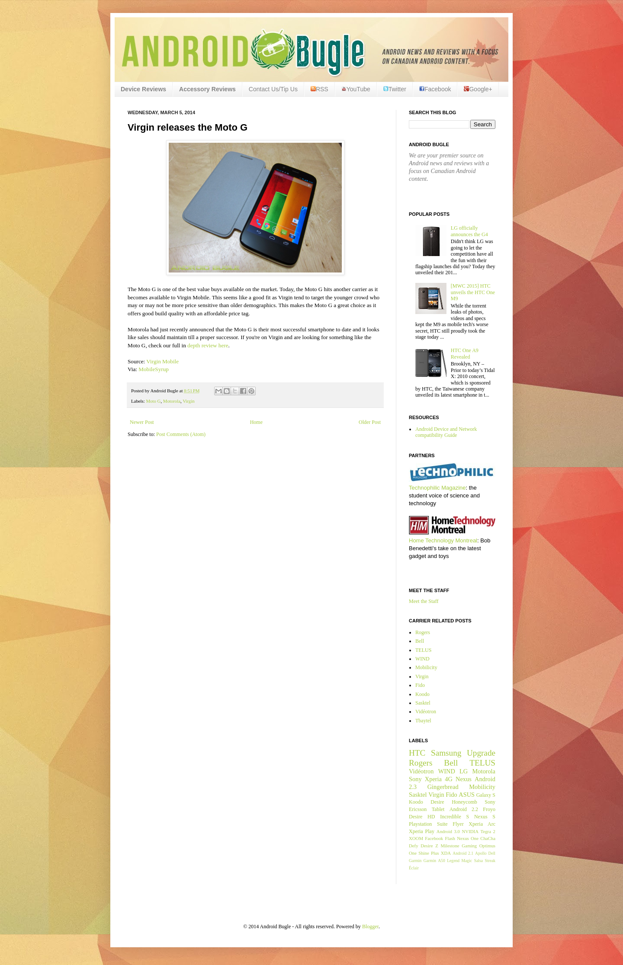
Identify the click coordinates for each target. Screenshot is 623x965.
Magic (467, 860)
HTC (417, 752)
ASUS (467, 794)
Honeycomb (464, 802)
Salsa (478, 860)
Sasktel (422, 703)
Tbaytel (423, 721)
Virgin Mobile (162, 361)
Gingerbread (443, 786)
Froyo (489, 809)
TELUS (423, 650)
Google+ (478, 89)
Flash (450, 838)
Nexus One (467, 838)
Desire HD (422, 817)
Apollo (481, 853)
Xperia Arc (482, 824)
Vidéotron (425, 712)
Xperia (433, 779)
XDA (446, 853)
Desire (437, 802)
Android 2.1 (463, 853)
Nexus (464, 779)
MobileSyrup (153, 369)
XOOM (416, 838)
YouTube (355, 89)
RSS (319, 89)
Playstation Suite (428, 824)
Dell (491, 853)
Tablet (438, 809)
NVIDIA (470, 831)
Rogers (422, 632)
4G (449, 779)
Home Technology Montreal (443, 540)
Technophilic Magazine (437, 487)
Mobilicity (426, 667)
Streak (490, 860)
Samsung (446, 752)
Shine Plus (428, 853)
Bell (419, 641)
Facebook (435, 89)
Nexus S (484, 817)
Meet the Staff (423, 601)
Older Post (370, 422)
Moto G (153, 401)
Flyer (458, 824)
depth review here (207, 345)
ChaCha (487, 838)
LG (463, 771)
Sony (415, 779)
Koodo (422, 694)
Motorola (171, 401)
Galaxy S (485, 795)
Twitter (394, 89)
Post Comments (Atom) (181, 434)
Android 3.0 (448, 831)
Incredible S (454, 817)
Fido (420, 685)
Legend (453, 860)
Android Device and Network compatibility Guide (446, 432)
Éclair (414, 868)
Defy (413, 845)
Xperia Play (421, 831)
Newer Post (142, 422)
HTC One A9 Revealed (464, 353)
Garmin (415, 860)
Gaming (469, 845)
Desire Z (429, 845)
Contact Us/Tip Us (273, 89)
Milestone (449, 845)
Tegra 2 (488, 831)
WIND (422, 659)
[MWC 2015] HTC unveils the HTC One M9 (473, 292)
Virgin (188, 401)
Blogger (370, 926)
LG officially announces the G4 (469, 231)
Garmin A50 (434, 860)
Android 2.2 (464, 809)
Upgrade (481, 752)
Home (256, 422)
